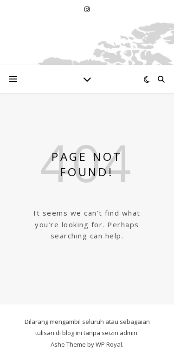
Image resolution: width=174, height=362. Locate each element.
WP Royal (109, 344)
